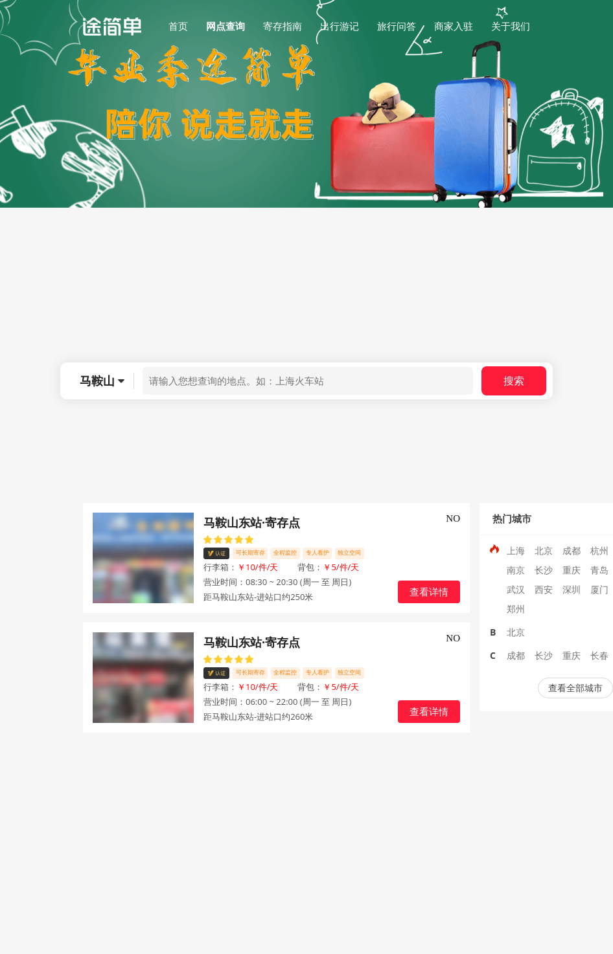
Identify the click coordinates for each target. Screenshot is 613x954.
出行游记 (339, 25)
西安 (544, 589)
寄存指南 (282, 25)
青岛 (599, 570)
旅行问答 (396, 25)
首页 (178, 25)
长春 (599, 655)
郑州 (516, 609)
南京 (516, 570)
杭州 (599, 550)
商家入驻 (453, 25)
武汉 (516, 589)
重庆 (571, 570)
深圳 (571, 589)
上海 (516, 550)
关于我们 (510, 25)
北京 (544, 550)
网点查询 (225, 25)
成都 (571, 550)
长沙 (544, 570)
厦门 (599, 589)
